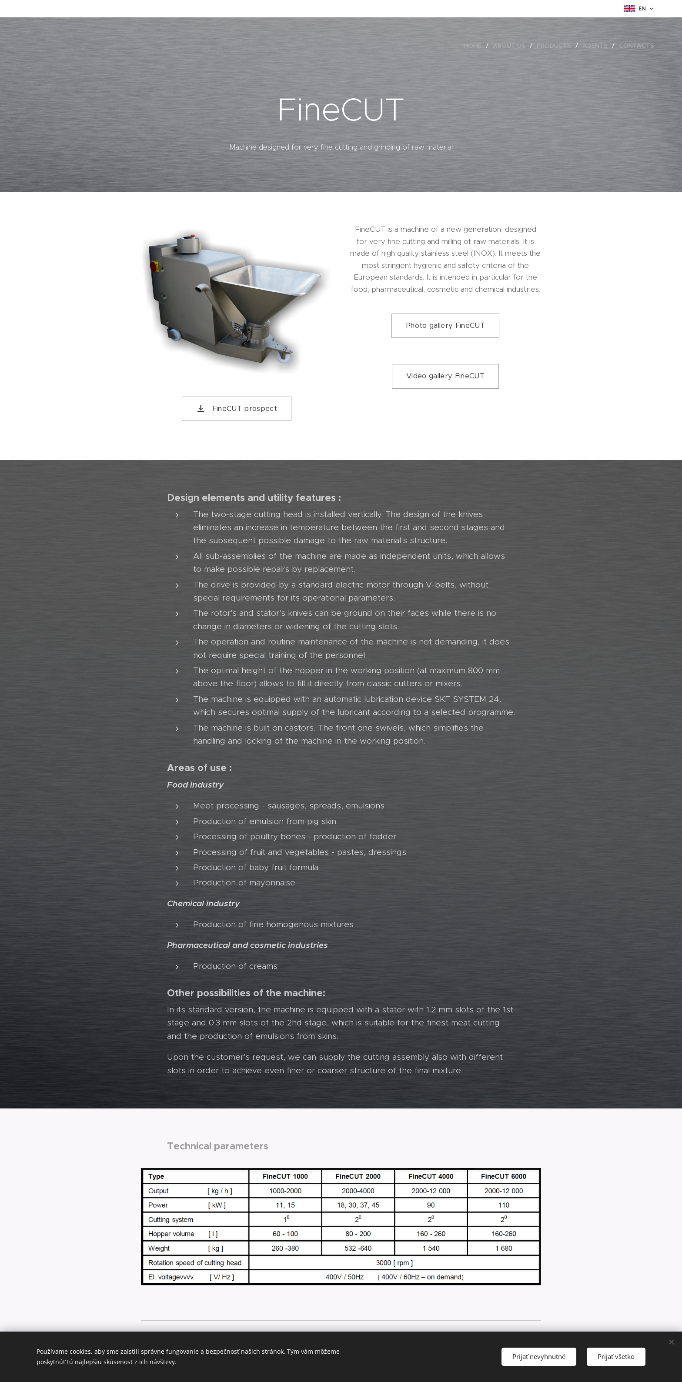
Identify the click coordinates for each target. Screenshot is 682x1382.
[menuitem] (474, 46)
